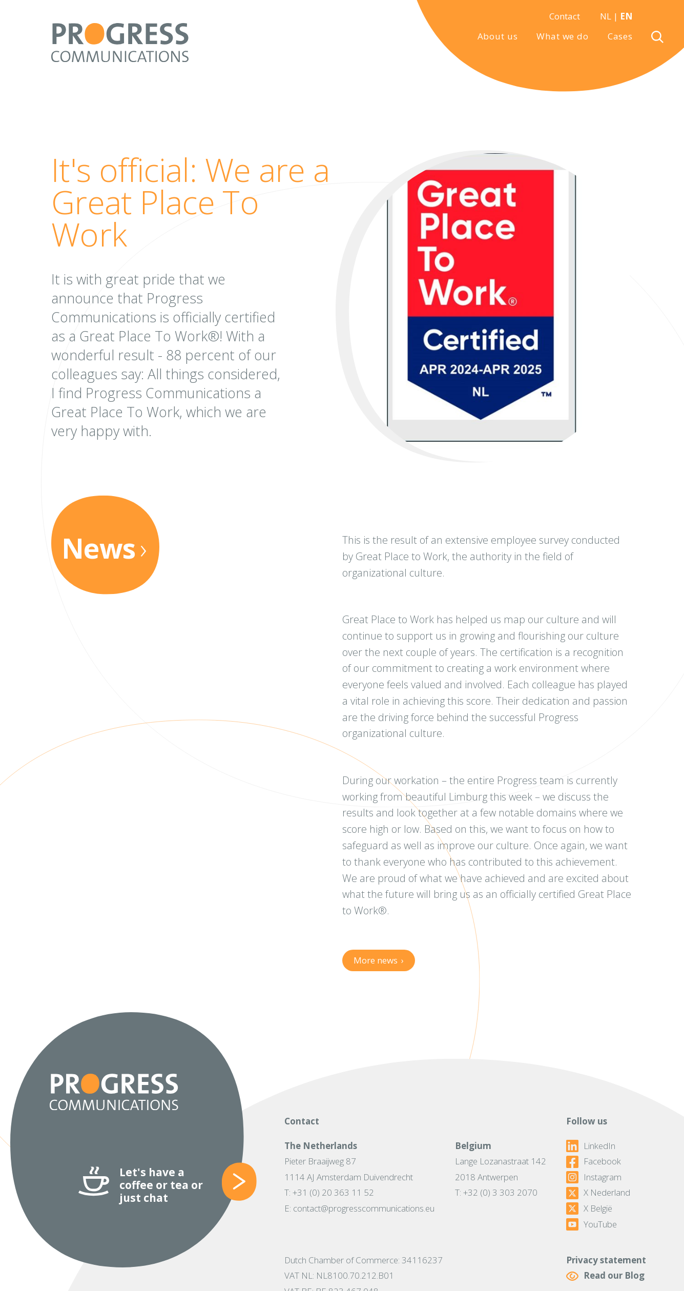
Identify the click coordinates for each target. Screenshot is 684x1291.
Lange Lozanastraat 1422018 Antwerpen (500, 1169)
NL (605, 16)
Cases (620, 36)
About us (498, 36)
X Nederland (598, 1192)
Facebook (593, 1161)
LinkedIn (590, 1146)
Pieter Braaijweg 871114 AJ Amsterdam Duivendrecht (348, 1169)
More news (379, 960)
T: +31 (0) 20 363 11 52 (329, 1192)
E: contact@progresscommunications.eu (359, 1208)
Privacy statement (606, 1260)
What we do (562, 36)
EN (626, 16)
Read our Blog (605, 1276)
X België (589, 1208)
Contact (564, 16)
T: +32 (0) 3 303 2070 (496, 1192)
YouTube (591, 1224)
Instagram (593, 1177)
